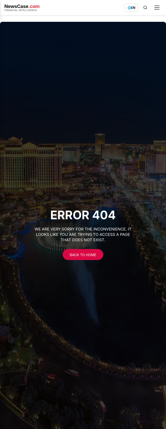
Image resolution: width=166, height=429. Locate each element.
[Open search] (145, 7)
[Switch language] (131, 8)
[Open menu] (157, 7)
